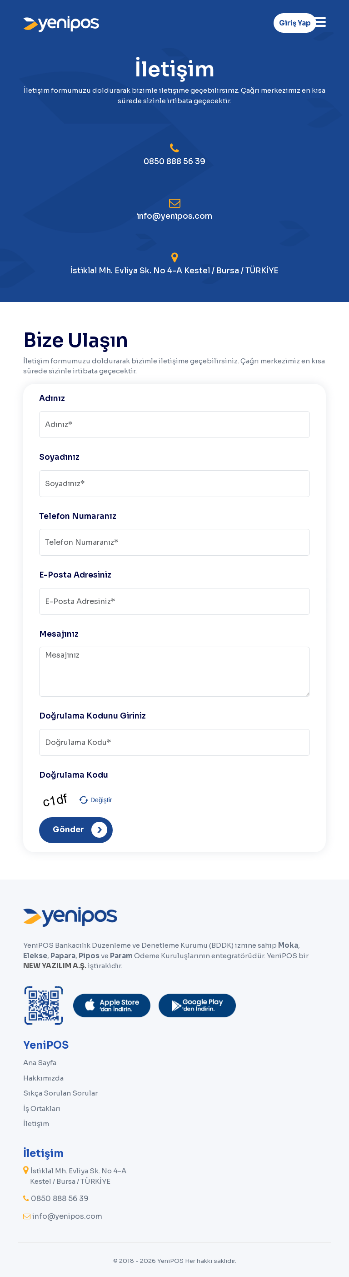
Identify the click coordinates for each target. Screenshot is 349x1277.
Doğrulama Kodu (73, 775)
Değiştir (101, 800)
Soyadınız (59, 457)
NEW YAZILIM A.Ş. (54, 965)
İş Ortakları (41, 1108)
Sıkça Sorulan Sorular (60, 1093)
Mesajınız (59, 634)
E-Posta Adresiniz (75, 575)
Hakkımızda (43, 1078)
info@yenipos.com (174, 209)
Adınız (52, 398)
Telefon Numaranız (77, 516)
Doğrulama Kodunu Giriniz (92, 716)
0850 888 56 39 (174, 154)
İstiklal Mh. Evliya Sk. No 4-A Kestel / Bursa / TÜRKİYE (174, 264)
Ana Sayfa (39, 1062)
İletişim (36, 1123)
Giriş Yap (295, 23)
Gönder (80, 830)
